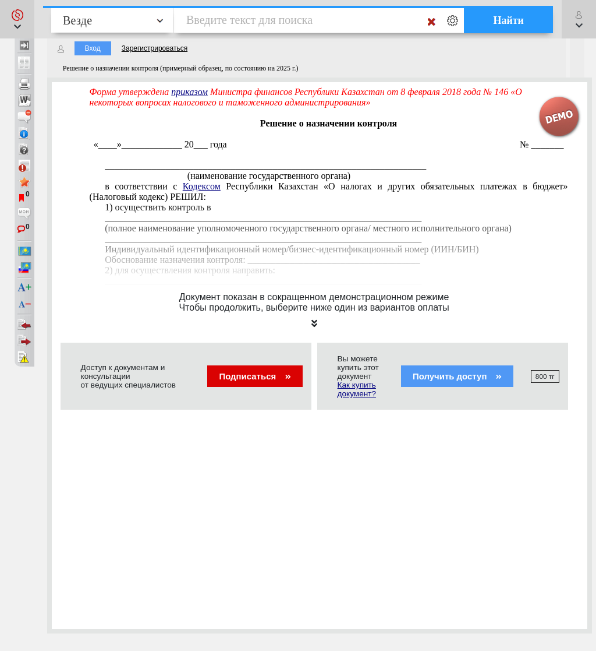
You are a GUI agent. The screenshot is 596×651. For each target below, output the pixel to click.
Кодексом (202, 186)
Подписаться (254, 376)
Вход (93, 48)
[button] (17, 19)
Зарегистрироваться (154, 48)
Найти (508, 20)
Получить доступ (457, 376)
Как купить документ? (357, 389)
